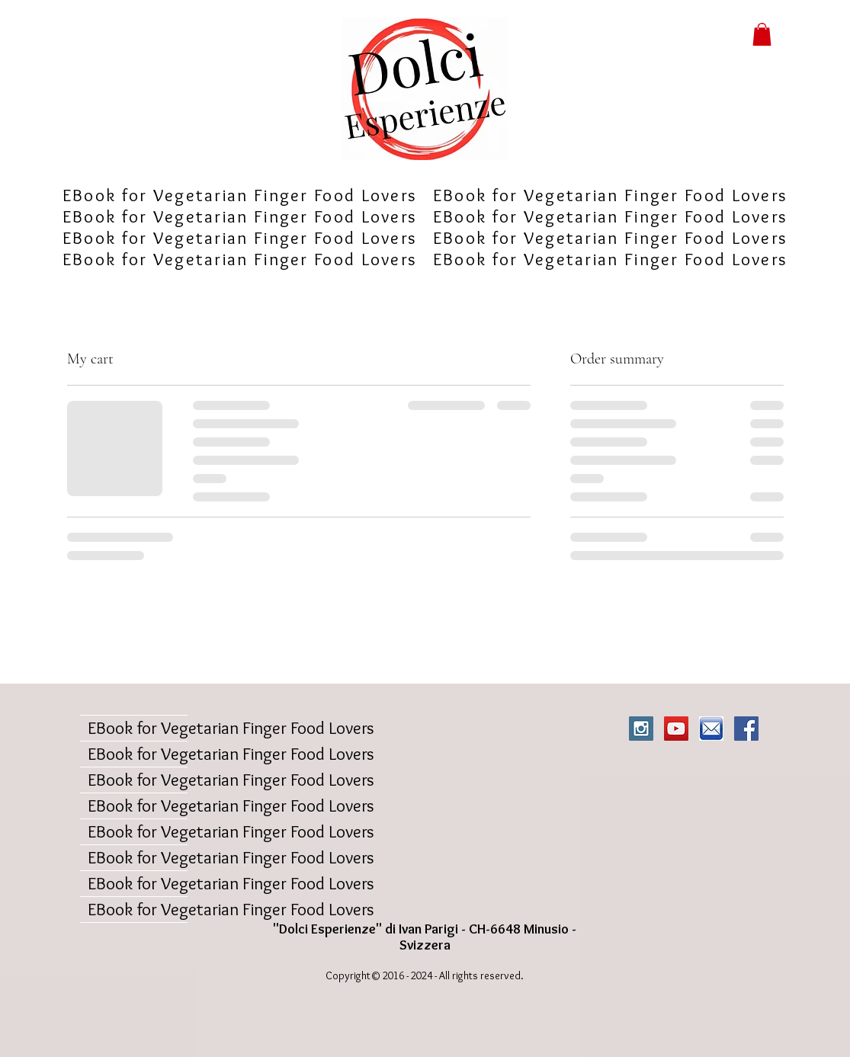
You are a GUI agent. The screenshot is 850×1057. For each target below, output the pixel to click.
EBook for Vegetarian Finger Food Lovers (138, 727)
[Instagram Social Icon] (641, 728)
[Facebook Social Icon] (746, 728)
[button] (761, 34)
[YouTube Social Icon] (676, 728)
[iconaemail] (711, 728)
